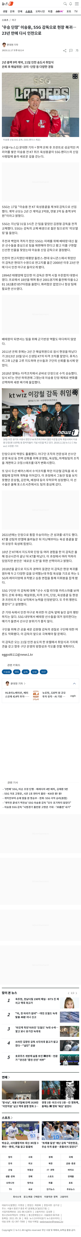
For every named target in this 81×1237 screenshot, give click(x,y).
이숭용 (7, 672)
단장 (34, 672)
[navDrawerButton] (76, 3)
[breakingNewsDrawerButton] (70, 3)
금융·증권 (70, 1163)
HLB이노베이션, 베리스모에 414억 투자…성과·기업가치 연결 (17, 694)
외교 (30, 1163)
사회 (30, 1157)
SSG (17, 672)
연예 (4, 1077)
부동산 (30, 1170)
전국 (10, 1163)
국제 (71, 1157)
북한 (51, 1163)
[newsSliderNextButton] (76, 993)
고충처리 (64, 1196)
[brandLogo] (7, 3)
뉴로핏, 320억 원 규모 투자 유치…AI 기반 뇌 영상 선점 (54, 694)
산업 (10, 1170)
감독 (25, 672)
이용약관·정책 (51, 1196)
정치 (10, 1157)
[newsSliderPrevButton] (68, 993)
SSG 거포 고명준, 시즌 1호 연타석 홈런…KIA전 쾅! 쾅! (33, 793)
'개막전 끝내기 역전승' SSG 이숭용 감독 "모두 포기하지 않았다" (37, 802)
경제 (51, 1157)
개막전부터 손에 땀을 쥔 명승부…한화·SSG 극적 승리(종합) (35, 798)
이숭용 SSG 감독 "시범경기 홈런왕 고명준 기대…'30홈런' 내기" (37, 807)
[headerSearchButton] (65, 3)
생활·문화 (10, 1176)
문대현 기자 (12, 44)
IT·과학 (50, 1170)
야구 (43, 672)
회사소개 (17, 1196)
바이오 (71, 1170)
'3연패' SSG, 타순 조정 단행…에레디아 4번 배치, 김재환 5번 (36, 789)
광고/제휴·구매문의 (33, 1196)
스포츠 (5, 20)
